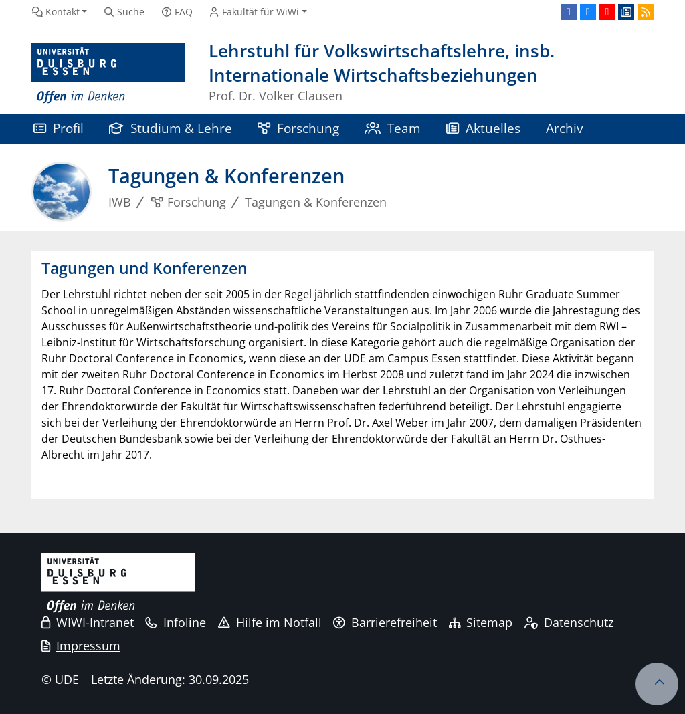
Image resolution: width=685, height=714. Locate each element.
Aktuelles (483, 128)
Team (393, 128)
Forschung (298, 128)
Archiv (564, 128)
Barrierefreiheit (385, 622)
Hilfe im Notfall (270, 622)
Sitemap (481, 622)
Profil (58, 128)
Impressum (80, 646)
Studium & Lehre (170, 128)
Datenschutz (568, 622)
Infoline (175, 622)
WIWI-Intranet (87, 622)
